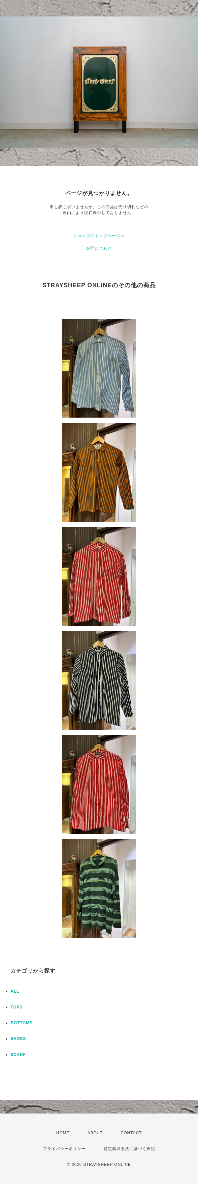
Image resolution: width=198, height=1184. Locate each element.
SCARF (18, 1054)
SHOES (18, 1038)
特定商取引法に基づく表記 (129, 1148)
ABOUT (95, 1133)
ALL (15, 991)
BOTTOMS (22, 1023)
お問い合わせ (99, 248)
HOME (63, 1133)
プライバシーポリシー (64, 1148)
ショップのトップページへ (99, 236)
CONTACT (131, 1133)
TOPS (16, 1007)
